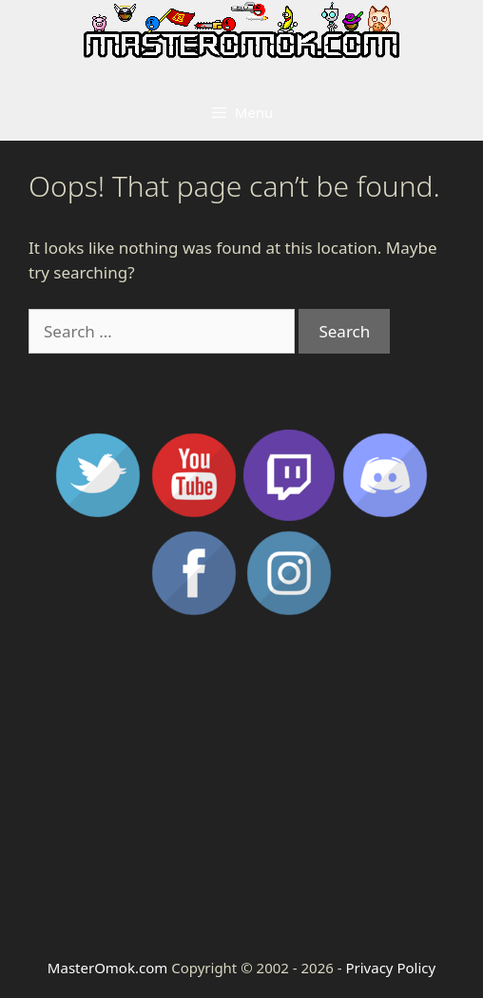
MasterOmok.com (107, 967)
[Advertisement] (241, 786)
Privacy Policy (390, 967)
